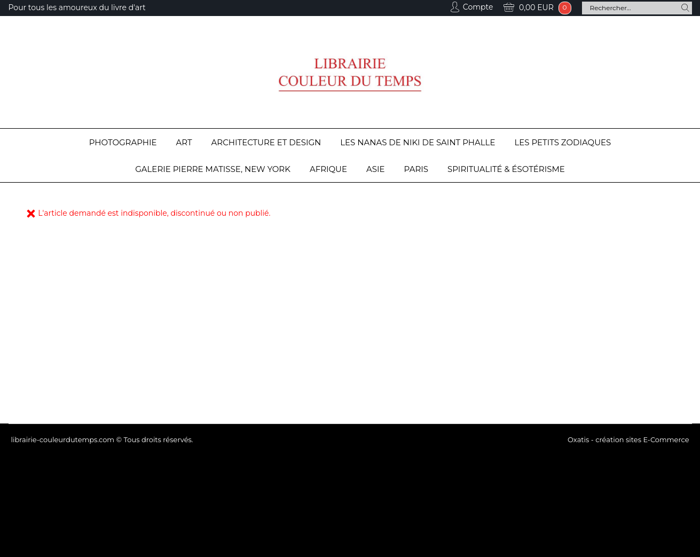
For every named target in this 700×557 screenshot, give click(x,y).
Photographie (123, 142)
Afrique (328, 169)
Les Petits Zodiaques (562, 142)
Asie (375, 169)
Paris (416, 169)
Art (184, 142)
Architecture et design (266, 142)
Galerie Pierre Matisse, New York (212, 169)
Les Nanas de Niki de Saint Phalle (417, 142)
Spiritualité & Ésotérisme (506, 169)
